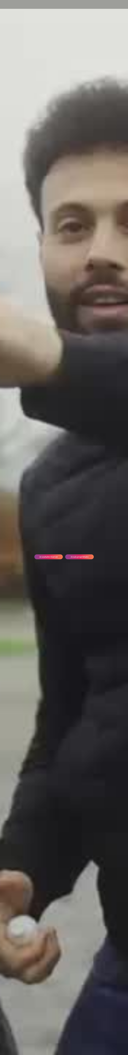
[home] (7, 4)
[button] (120, 4)
